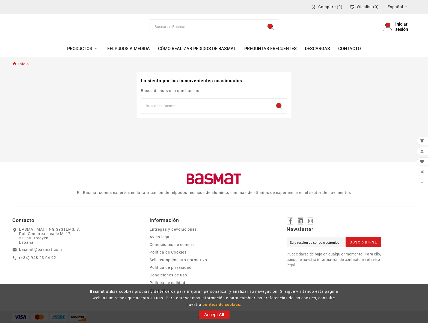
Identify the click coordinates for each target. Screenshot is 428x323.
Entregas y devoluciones (173, 229)
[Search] (206, 27)
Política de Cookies (168, 252)
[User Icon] (400, 27)
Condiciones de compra (172, 244)
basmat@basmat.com (40, 249)
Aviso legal (160, 237)
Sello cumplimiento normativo (178, 260)
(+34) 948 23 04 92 (37, 257)
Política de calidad (167, 283)
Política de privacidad (171, 267)
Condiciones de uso (168, 275)
